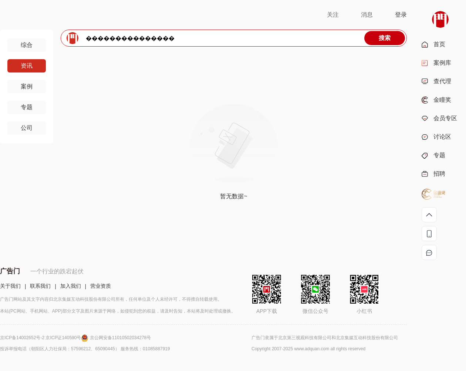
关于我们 (10, 286)
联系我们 (40, 286)
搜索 (385, 38)
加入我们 (70, 286)
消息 (367, 14)
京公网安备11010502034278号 (120, 337)
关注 (333, 14)
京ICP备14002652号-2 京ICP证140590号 (45, 337)
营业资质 (100, 286)
